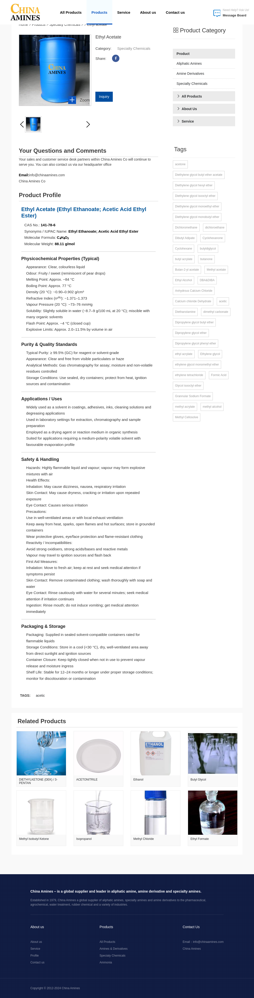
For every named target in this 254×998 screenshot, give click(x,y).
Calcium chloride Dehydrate (193, 301)
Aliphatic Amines (189, 63)
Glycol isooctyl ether (188, 385)
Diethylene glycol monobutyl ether (197, 217)
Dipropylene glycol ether (191, 333)
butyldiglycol (208, 248)
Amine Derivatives (190, 74)
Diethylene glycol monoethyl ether (197, 206)
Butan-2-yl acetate (187, 269)
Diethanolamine (185, 312)
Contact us (175, 12)
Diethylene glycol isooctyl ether (195, 196)
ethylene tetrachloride (189, 375)
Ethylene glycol (210, 354)
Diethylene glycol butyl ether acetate (198, 175)
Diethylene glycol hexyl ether (194, 185)
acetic (40, 695)
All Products (71, 12)
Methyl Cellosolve (186, 417)
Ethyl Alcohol (183, 280)
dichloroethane (215, 227)
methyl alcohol (212, 406)
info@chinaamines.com (208, 941)
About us (148, 12)
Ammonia (106, 962)
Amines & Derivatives (113, 948)
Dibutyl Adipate (185, 238)
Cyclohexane (183, 248)
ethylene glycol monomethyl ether (197, 364)
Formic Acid (219, 375)
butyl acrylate (183, 259)
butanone (206, 259)
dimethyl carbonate (215, 312)
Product (183, 54)
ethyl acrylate (183, 354)
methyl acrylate (185, 406)
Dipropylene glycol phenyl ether (195, 343)
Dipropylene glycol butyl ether (194, 322)
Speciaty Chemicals (112, 955)
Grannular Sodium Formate (193, 396)
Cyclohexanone (213, 238)
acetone (180, 164)
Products (99, 12)
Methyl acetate (216, 269)
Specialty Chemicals (64, 24)
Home (23, 24)
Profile (34, 955)
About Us (187, 109)
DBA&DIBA (207, 280)
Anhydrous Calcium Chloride (193, 290)
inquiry (104, 97)
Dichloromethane (186, 227)
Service (123, 12)
